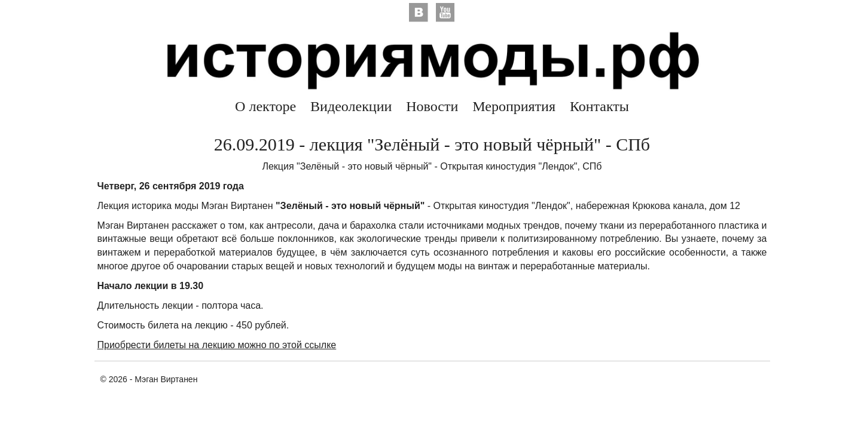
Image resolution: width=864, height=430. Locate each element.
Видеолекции (351, 106)
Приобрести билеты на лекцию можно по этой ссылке (217, 345)
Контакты (599, 106)
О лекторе (265, 106)
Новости (432, 106)
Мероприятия (513, 106)
